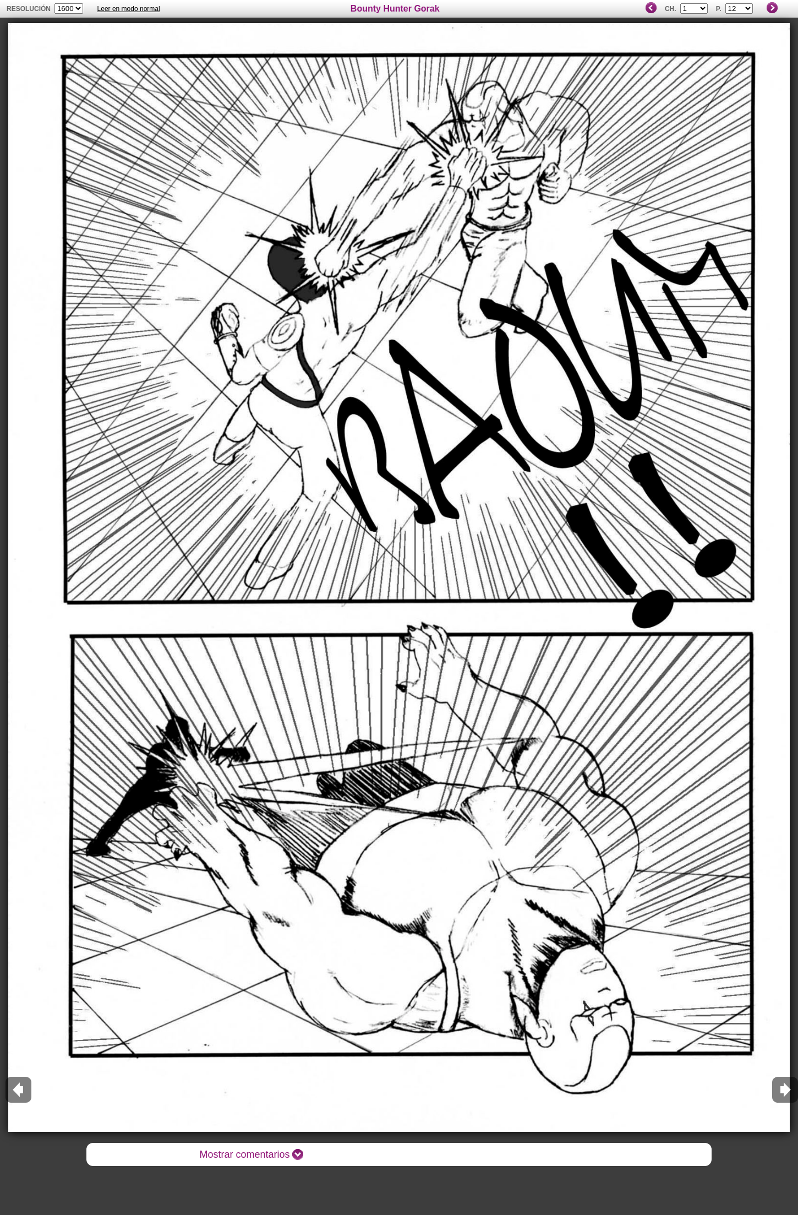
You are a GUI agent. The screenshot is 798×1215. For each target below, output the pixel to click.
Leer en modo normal (128, 9)
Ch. (670, 9)
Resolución (29, 9)
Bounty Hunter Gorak (395, 8)
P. (719, 9)
